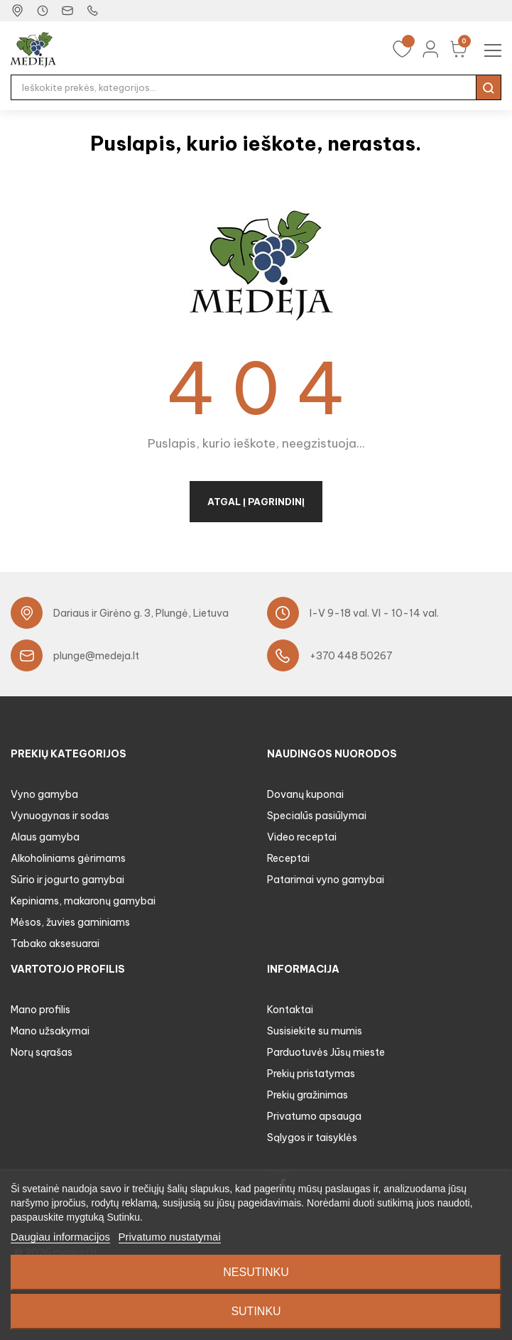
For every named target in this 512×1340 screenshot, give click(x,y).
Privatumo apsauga (314, 1116)
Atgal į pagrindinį (256, 501)
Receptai (288, 858)
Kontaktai (290, 1009)
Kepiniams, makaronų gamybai (83, 901)
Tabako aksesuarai (55, 943)
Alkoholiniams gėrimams (68, 858)
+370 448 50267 (351, 655)
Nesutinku (255, 1272)
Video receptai (302, 837)
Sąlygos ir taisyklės (312, 1137)
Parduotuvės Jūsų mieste (326, 1052)
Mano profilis (40, 1009)
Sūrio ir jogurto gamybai (67, 879)
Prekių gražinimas (307, 1094)
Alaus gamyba (45, 837)
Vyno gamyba (44, 794)
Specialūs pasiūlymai (316, 815)
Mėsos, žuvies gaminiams (70, 922)
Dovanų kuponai (305, 794)
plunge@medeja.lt (96, 655)
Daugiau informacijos (60, 1237)
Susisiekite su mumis (314, 1031)
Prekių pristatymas (311, 1073)
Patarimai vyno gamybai (325, 879)
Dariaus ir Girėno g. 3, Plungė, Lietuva (141, 613)
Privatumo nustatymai (170, 1237)
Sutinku (255, 1311)
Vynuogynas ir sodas (60, 815)
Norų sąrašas (41, 1052)
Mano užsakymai (50, 1031)
